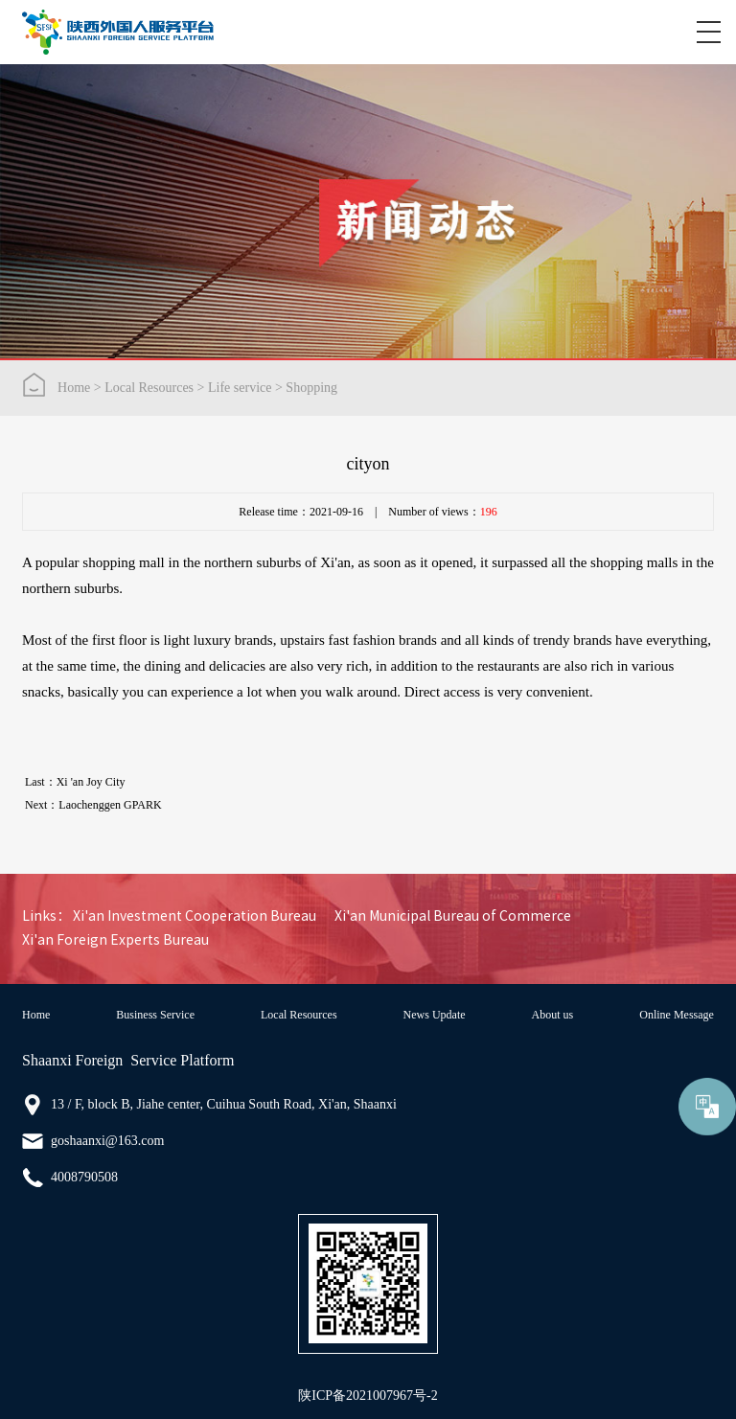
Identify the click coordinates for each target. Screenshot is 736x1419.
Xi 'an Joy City (91, 782)
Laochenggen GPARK (109, 805)
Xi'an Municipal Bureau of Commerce (452, 916)
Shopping (311, 387)
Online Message (676, 1014)
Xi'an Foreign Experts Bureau (115, 940)
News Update (434, 1014)
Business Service (155, 1014)
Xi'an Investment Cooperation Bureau (194, 916)
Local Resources (149, 387)
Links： (46, 916)
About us (553, 1014)
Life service (239, 387)
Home (74, 387)
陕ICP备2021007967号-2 (367, 1395)
